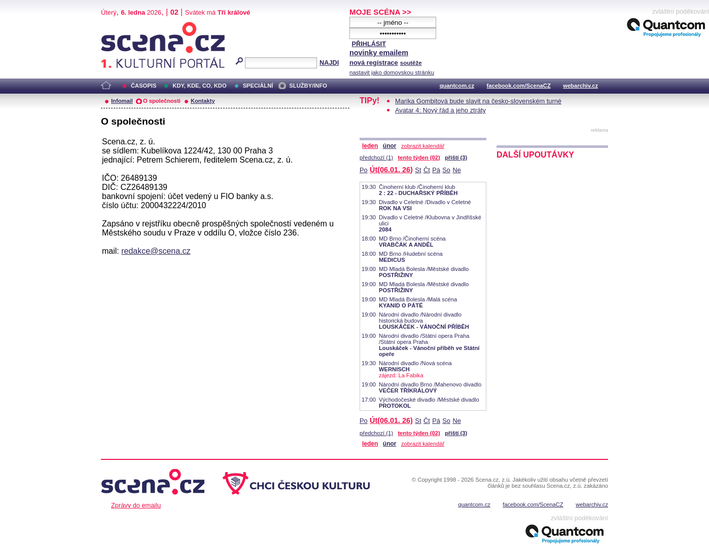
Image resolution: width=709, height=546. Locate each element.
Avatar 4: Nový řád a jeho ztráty (440, 110)
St (418, 170)
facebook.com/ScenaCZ (519, 86)
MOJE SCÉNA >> (380, 12)
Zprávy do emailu (136, 505)
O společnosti (162, 101)
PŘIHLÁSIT (368, 44)
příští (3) (456, 157)
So (446, 170)
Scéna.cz (118, 26)
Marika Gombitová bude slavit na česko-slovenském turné (478, 101)
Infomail (122, 101)
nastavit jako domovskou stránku (391, 72)
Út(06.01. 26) (391, 170)
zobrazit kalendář (422, 146)
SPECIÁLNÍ (258, 86)
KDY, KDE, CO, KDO (199, 86)
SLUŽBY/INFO (308, 86)
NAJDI (329, 62)
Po (364, 170)
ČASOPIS (143, 86)
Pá (436, 170)
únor (390, 145)
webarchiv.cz (580, 86)
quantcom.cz (457, 86)
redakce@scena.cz (155, 251)
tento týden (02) (419, 157)
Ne (456, 170)
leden (370, 145)
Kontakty (203, 101)
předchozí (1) (376, 157)
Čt (426, 170)
